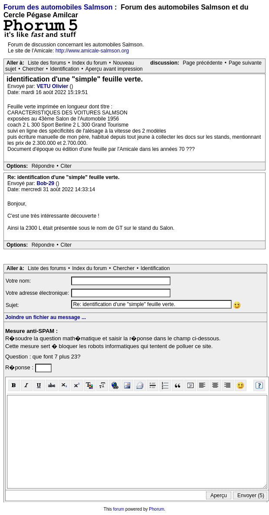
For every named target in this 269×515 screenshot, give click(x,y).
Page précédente (202, 63)
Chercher (33, 69)
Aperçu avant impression (114, 69)
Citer (66, 166)
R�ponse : (20, 367)
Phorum (156, 509)
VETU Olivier (52, 86)
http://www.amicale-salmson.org (92, 51)
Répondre (43, 166)
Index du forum (89, 63)
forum (119, 509)
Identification (64, 69)
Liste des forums (47, 63)
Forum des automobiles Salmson (58, 7)
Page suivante (245, 63)
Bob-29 (46, 183)
